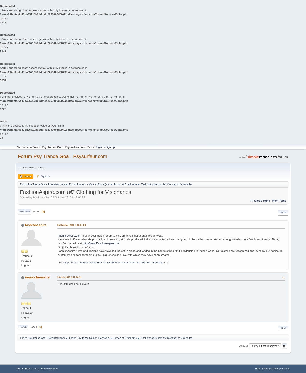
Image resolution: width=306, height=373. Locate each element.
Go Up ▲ (285, 368)
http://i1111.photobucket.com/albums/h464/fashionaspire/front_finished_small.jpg (113, 262)
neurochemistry (37, 277)
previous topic (260, 200)
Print (283, 212)
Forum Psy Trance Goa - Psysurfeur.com (62, 156)
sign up (110, 147)
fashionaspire (35, 225)
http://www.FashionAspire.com (101, 243)
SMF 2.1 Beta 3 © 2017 (27, 368)
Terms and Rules (270, 368)
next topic (279, 200)
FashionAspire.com (69, 235)
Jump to (243, 345)
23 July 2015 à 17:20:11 (69, 277)
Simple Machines (49, 368)
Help (257, 368)
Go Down (24, 211)
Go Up (23, 327)
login (99, 147)
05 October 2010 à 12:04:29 (71, 225)
